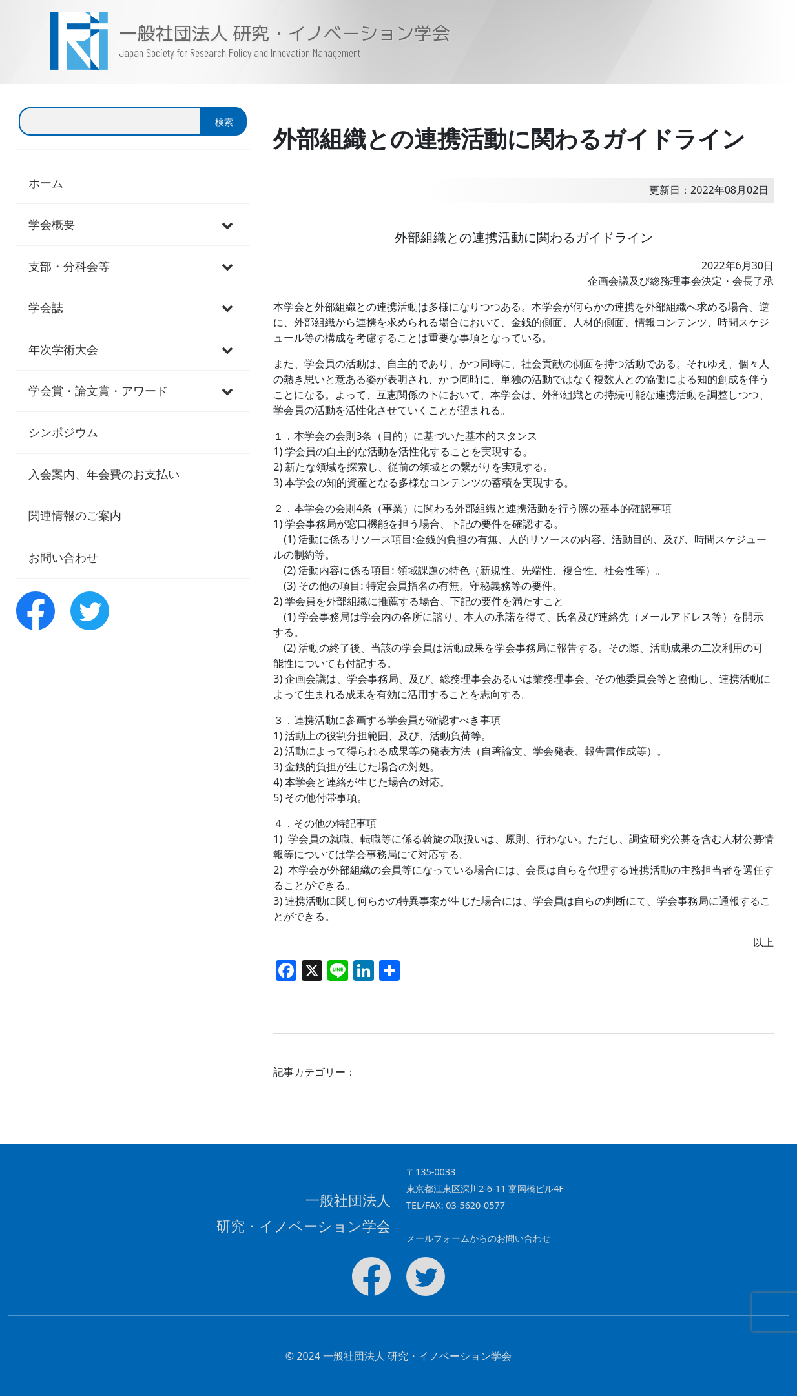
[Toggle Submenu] (227, 224)
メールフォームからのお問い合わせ (478, 1238)
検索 (224, 122)
